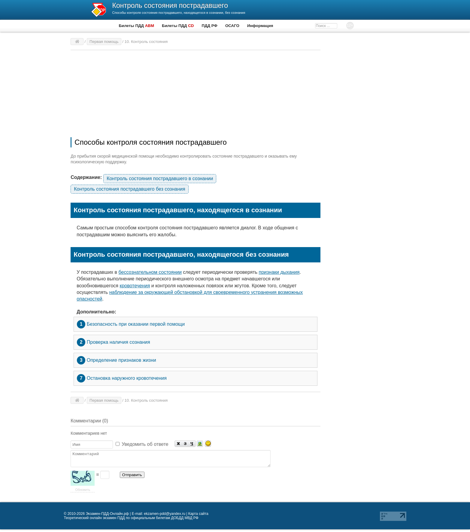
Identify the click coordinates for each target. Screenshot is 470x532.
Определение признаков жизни (116, 360)
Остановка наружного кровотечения (122, 378)
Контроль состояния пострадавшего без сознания (129, 189)
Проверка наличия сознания (113, 342)
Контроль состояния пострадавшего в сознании (160, 178)
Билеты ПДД (136, 25)
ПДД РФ (209, 25)
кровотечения (135, 285)
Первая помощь (103, 41)
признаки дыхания (279, 272)
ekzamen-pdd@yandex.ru (164, 516)
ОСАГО (232, 25)
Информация (260, 25)
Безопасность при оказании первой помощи (131, 324)
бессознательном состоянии (150, 272)
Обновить (82, 492)
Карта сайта (198, 516)
